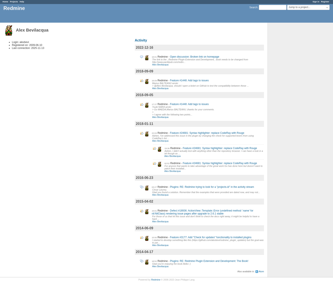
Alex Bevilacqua (160, 64)
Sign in (316, 1)
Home (5, 1)
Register (325, 1)
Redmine (155, 279)
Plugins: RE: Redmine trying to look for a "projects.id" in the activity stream (212, 186)
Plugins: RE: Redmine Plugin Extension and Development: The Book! (209, 261)
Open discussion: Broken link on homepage (194, 56)
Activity (141, 40)
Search (253, 7)
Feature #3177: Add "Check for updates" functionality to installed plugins (210, 237)
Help (22, 1)
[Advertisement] (289, 89)
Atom (261, 271)
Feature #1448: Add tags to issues (189, 80)
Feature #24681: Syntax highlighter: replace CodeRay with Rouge (207, 132)
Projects (14, 1)
